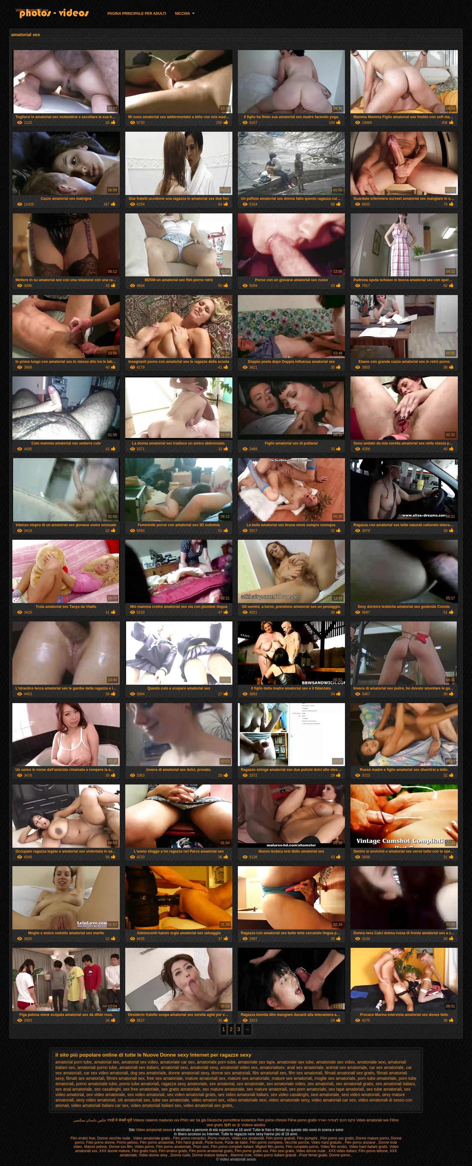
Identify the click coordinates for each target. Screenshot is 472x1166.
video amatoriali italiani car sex (100, 1105)
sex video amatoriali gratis (191, 1094)
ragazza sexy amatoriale (184, 1083)
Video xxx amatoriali (248, 1138)
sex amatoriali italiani (395, 1083)
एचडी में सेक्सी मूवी (119, 1120)
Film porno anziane (360, 1142)
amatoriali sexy (204, 1067)
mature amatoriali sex (205, 1078)
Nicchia (182, 13)
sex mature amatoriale (223, 1089)
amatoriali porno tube (97, 1067)
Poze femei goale (313, 1155)
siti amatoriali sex (134, 1100)
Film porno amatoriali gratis (211, 1151)
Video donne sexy (154, 1155)
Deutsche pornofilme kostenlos (231, 1120)
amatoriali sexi (174, 1067)
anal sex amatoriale (305, 1067)
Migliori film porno (270, 1147)
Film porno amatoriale (173, 1147)
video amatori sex (208, 1100)
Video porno (144, 1147)
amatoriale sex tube (295, 1062)
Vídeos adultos (253, 1125)
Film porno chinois (272, 1120)
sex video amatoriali (146, 1094)
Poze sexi (201, 1147)
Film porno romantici (189, 1138)
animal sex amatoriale (346, 1067)
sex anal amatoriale (73, 1089)
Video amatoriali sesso (154, 1130)
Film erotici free (82, 1138)
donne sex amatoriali (230, 1072)
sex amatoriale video (285, 1083)
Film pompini (307, 1138)
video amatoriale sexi (247, 1100)
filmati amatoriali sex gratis (349, 1072)
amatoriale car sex (177, 1062)
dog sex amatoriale (148, 1072)
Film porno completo (266, 1142)
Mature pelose (95, 1147)
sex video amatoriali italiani (243, 1094)
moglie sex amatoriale (334, 1078)
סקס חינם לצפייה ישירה (336, 1120)
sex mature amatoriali (267, 1089)
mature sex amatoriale (248, 1078)
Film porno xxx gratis (337, 1138)
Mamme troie (241, 1155)
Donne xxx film (121, 1147)
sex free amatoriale (141, 1089)
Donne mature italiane (210, 1155)
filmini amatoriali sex (125, 1078)
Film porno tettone (373, 1151)
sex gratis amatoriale (180, 1089)
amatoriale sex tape (256, 1062)
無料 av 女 (232, 1125)
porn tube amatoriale (377, 1078)
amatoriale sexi (371, 1062)
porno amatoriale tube (96, 1083)
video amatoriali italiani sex (156, 1105)
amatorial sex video (139, 1062)
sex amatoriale (250, 1083)
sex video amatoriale (105, 1094)
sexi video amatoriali (360, 1094)
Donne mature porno (372, 1138)
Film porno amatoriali (157, 1142)
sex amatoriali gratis (355, 1083)
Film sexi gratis (282, 1151)
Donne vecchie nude (114, 1138)
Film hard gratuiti (189, 1142)
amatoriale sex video (335, 1062)
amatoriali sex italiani (138, 1067)
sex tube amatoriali (384, 1089)
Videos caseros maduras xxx (156, 1120)
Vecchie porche (296, 1142)
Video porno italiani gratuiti (275, 1155)
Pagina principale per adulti (136, 13)
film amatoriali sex (269, 1072)
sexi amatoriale (325, 1094)
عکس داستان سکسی (89, 1120)
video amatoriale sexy (289, 1100)
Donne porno (340, 1155)
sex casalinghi (107, 1089)
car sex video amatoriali (106, 1072)
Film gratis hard (144, 1151)
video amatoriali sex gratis (208, 1105)
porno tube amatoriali (139, 1083)
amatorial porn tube (73, 1062)
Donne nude (180, 1155)
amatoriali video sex (239, 1067)
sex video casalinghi (289, 1094)
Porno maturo (219, 1138)
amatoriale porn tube (216, 1062)
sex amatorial (221, 1083)
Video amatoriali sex (32, 10)
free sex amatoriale (165, 1078)
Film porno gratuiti (280, 1138)
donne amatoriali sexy (188, 1072)
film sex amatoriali (305, 1072)
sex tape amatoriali (346, 1089)
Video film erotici (334, 1147)
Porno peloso (127, 1142)
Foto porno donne (100, 1142)
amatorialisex (272, 1067)
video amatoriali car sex (334, 1100)
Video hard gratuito (327, 1142)
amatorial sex (106, 1062)
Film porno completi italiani (232, 1147)
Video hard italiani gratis (368, 1147)
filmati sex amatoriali (85, 1078)
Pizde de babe (236, 1142)
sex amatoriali (320, 1083)
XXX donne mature (114, 1151)
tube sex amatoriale (170, 1100)
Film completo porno (302, 1147)
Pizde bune (214, 1142)
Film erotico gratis (173, 1151)
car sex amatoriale (386, 1067)
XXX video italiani (342, 1151)
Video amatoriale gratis (152, 1138)
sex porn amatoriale (307, 1089)
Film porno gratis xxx (251, 1151)
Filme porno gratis (302, 1120)
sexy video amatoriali (95, 1100)
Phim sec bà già (193, 1120)
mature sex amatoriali (292, 1078)
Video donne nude (311, 1151)
